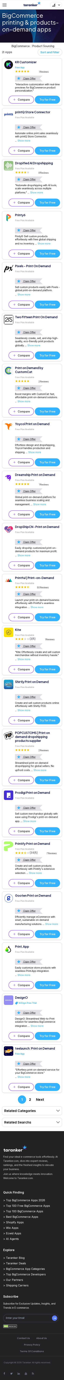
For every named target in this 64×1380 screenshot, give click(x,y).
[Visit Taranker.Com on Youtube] (25, 1373)
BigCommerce (20, 46)
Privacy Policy (32, 1344)
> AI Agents (11, 1239)
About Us (41, 1338)
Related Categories (32, 1111)
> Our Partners (13, 1280)
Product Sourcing (43, 46)
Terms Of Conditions (32, 1351)
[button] (56, 5)
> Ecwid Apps (12, 1233)
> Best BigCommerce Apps (20, 1216)
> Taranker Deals (14, 1263)
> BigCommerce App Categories (24, 1269)
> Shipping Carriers (16, 1285)
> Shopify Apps (13, 1222)
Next (40, 1099)
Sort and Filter (49, 52)
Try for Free (47, 99)
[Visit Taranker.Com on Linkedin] (18, 1373)
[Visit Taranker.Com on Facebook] (4, 1373)
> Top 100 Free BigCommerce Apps (26, 1205)
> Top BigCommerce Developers (24, 1274)
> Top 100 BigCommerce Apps (23, 1211)
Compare (21, 99)
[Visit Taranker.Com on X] (11, 1373)
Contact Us (23, 1338)
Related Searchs (32, 1122)
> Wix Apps (10, 1228)
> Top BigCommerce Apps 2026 (24, 1200)
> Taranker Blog (14, 1258)
